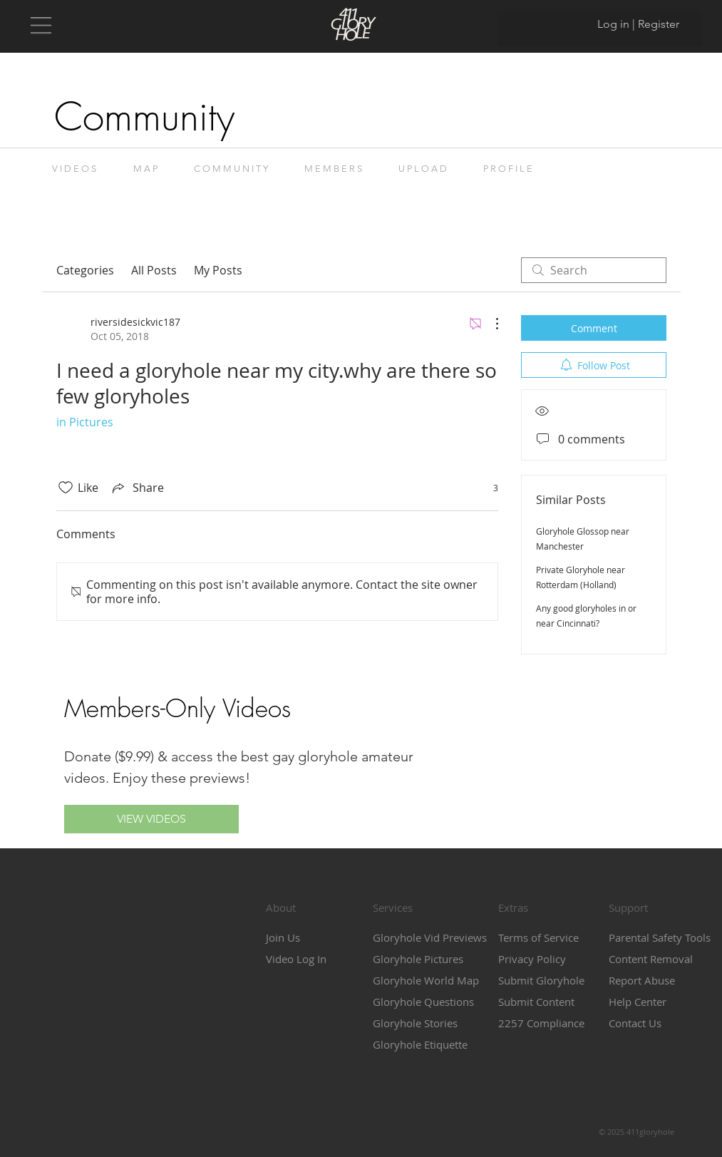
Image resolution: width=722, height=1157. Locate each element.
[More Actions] (489, 323)
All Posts (154, 270)
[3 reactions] (488, 487)
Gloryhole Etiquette (420, 1044)
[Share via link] (137, 487)
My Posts (218, 270)
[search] (593, 270)
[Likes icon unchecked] (65, 487)
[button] (41, 25)
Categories (85, 270)
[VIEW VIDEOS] (151, 819)
